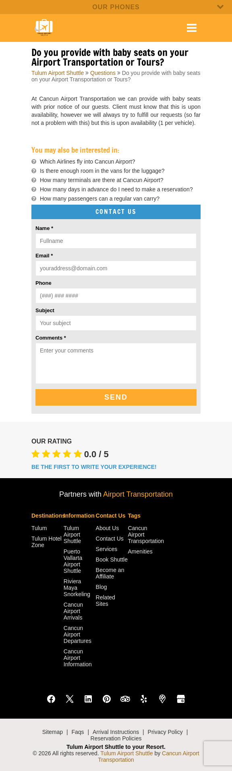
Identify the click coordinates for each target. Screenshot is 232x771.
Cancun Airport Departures (77, 634)
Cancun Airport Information (78, 657)
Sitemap (52, 732)
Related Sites (105, 600)
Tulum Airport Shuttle (57, 73)
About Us (107, 528)
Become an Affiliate (110, 573)
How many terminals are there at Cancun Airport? (102, 180)
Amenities (140, 551)
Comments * (50, 338)
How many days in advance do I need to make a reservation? (116, 189)
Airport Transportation (138, 494)
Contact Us (110, 538)
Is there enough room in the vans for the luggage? (102, 171)
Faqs (77, 732)
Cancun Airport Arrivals (73, 611)
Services (107, 549)
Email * (44, 256)
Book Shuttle (112, 559)
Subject (44, 310)
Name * (44, 228)
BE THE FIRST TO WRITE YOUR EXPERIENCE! (94, 467)
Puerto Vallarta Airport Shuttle (73, 561)
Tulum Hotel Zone (46, 541)
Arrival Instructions (116, 732)
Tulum (39, 528)
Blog (101, 587)
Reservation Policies (116, 738)
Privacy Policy (165, 732)
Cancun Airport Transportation (144, 534)
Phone (43, 283)
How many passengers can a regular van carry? (100, 198)
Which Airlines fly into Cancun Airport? (87, 161)
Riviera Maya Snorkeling (77, 587)
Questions (103, 73)
